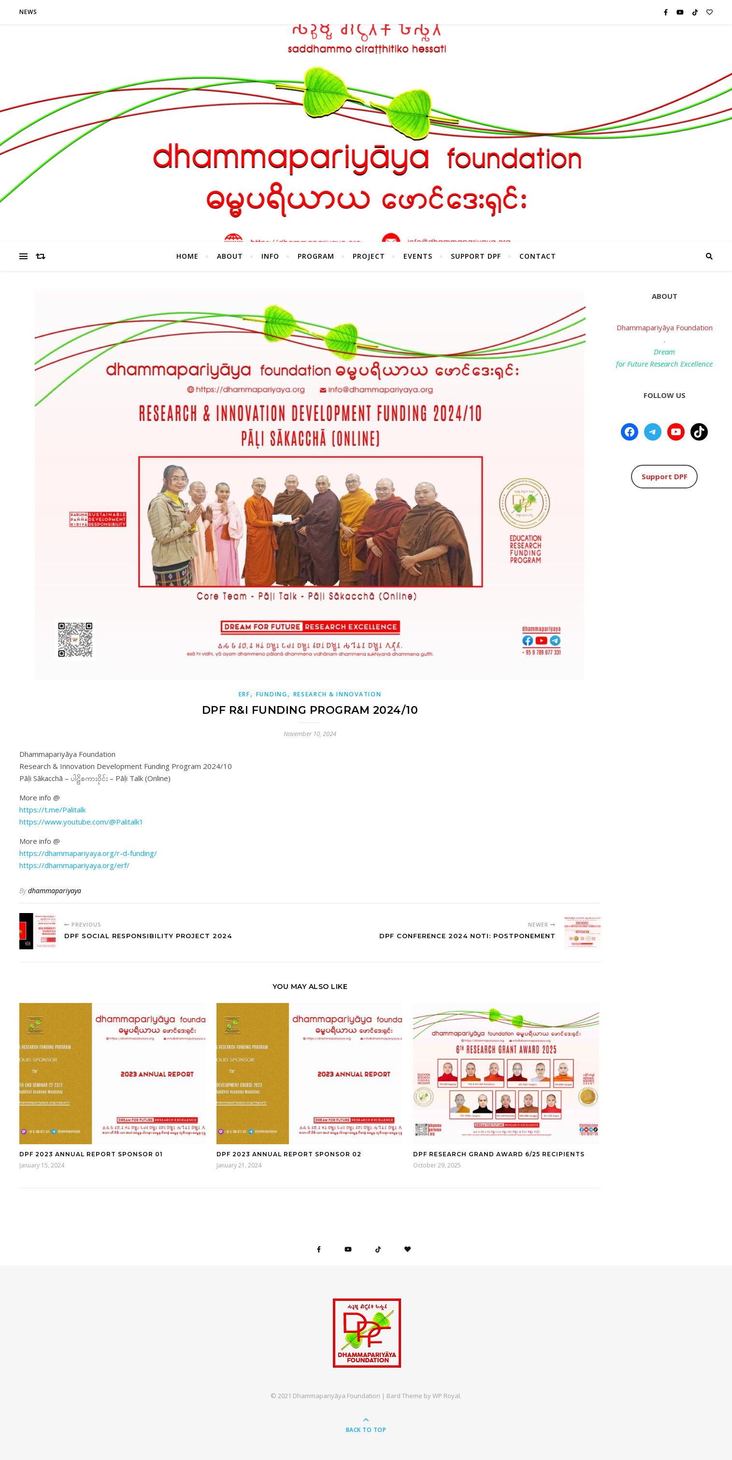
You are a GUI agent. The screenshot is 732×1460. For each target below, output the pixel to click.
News (28, 12)
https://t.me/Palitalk (52, 809)
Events (417, 256)
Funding (271, 694)
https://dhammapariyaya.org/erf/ (74, 865)
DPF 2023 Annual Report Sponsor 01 (91, 1154)
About (230, 256)
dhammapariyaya (54, 890)
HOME (187, 256)
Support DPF (476, 256)
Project (369, 256)
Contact (537, 256)
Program (316, 256)
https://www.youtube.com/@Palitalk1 (81, 821)
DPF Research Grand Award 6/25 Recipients (499, 1154)
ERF (244, 694)
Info (270, 256)
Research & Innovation (337, 694)
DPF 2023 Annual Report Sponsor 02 (288, 1154)
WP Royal (446, 1395)
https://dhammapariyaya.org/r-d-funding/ (88, 853)
